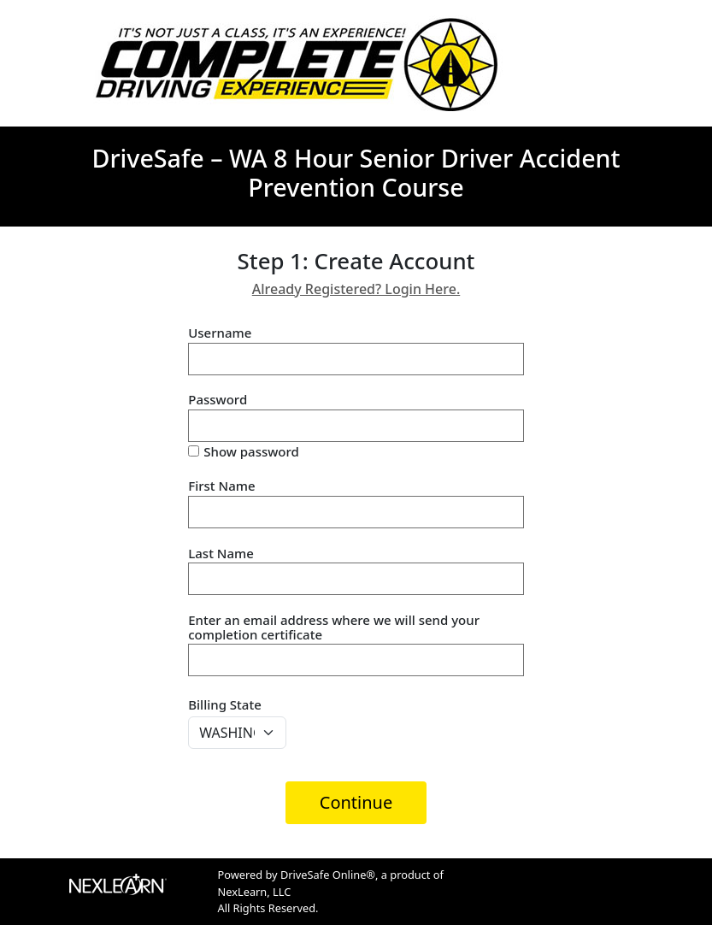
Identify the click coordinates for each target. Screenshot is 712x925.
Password (217, 399)
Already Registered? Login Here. (356, 289)
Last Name (221, 553)
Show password (251, 452)
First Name (221, 486)
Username (219, 333)
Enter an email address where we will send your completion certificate (334, 627)
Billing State (225, 704)
